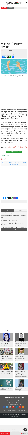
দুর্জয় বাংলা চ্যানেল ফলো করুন (14, 152)
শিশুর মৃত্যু (19, 112)
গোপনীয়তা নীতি (21, 410)
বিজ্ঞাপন (4, 410)
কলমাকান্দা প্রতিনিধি (8, 51)
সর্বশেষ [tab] (7, 210)
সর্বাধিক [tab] (20, 210)
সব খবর (14, 229)
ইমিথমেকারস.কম (15, 416)
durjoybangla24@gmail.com (16, 404)
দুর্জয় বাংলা (12, 414)
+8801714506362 (15, 402)
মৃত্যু (3, 159)
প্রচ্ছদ (4, 8)
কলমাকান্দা (10, 159)
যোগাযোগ (14, 410)
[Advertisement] (13, 26)
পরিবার (9, 410)
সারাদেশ (10, 8)
